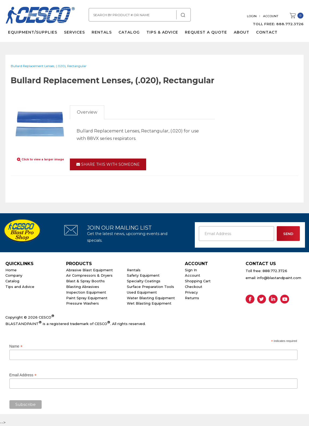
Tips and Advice (19, 286)
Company (13, 275)
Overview (87, 112)
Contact (267, 32)
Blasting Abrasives (82, 286)
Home (11, 270)
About (241, 32)
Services (74, 32)
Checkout (193, 286)
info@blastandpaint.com (279, 278)
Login (252, 16)
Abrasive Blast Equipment (89, 270)
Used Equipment (142, 292)
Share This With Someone (108, 164)
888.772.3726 (290, 24)
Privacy (191, 292)
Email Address (23, 375)
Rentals (102, 32)
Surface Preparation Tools (150, 286)
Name (16, 346)
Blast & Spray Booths (85, 281)
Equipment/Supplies (32, 32)
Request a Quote (206, 32)
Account (270, 16)
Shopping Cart (198, 281)
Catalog (129, 32)
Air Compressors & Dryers (89, 275)
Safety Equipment (143, 275)
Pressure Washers (82, 303)
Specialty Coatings (143, 281)
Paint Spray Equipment (86, 298)
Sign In (191, 270)
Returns (192, 298)
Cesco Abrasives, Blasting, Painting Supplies (40, 16)
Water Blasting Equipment (151, 298)
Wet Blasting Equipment (149, 303)
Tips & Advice (162, 32)
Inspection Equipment (86, 292)
